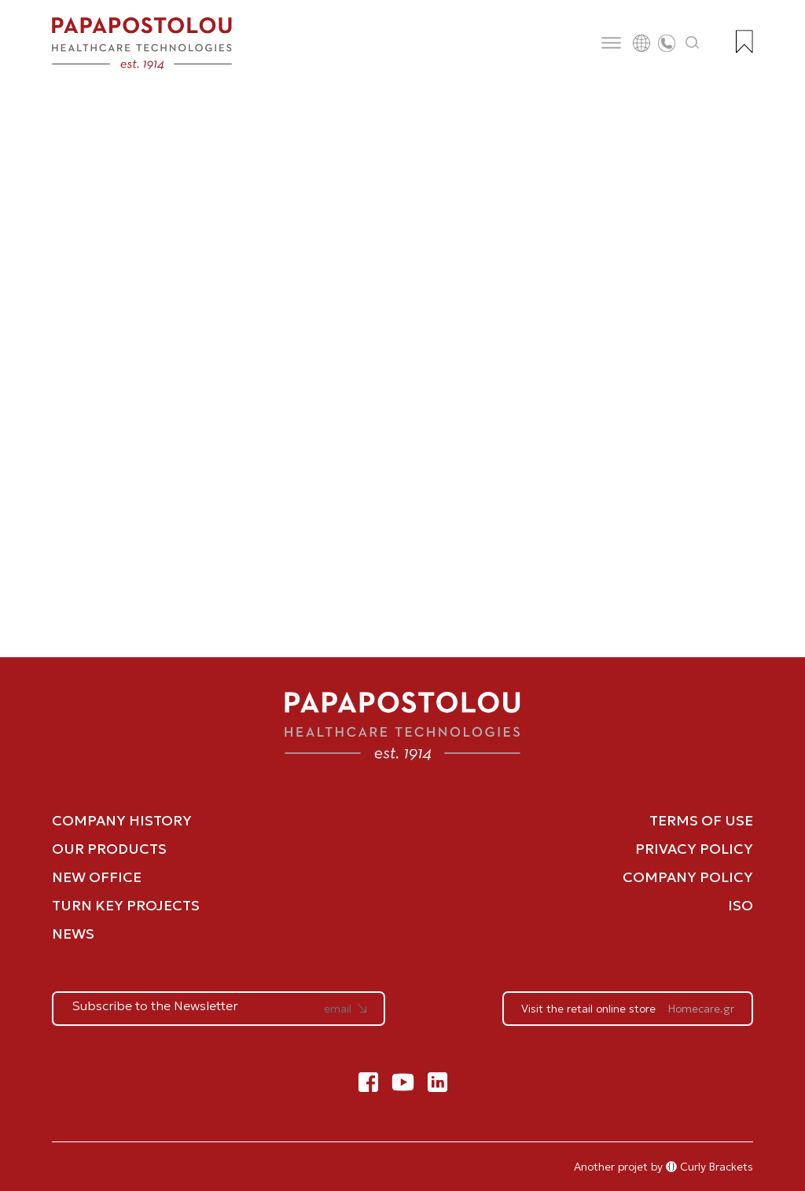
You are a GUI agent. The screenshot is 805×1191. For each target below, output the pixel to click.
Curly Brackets (709, 1167)
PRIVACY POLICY (694, 849)
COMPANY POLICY (688, 877)
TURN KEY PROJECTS (126, 905)
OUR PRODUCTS (109, 849)
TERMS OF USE (701, 820)
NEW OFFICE (97, 877)
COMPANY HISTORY (122, 820)
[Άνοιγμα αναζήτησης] (692, 43)
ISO (740, 905)
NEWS (73, 933)
